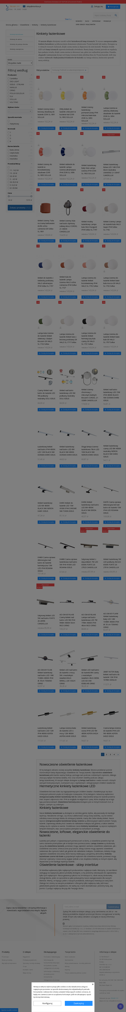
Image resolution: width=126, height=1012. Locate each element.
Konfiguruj (47, 1003)
